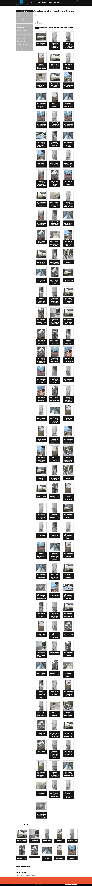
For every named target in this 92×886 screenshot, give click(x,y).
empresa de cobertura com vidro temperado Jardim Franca (68, 459)
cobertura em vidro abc (21, 841)
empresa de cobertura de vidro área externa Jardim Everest (68, 399)
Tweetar (36, 15)
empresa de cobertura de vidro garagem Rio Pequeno (41, 380)
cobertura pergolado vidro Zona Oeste (41, 85)
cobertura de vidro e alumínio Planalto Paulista (68, 516)
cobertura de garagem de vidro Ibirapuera (41, 262)
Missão (44, 2)
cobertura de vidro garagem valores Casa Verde (68, 654)
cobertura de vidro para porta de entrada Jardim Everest (41, 105)
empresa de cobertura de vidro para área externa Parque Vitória (68, 45)
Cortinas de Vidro (20, 22)
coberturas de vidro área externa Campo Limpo (68, 634)
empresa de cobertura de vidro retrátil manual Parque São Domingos (54, 754)
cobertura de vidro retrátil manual (47, 841)
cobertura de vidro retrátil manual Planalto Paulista (68, 615)
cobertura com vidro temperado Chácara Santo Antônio (68, 300)
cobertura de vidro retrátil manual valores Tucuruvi (41, 576)
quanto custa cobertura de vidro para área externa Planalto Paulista (41, 125)
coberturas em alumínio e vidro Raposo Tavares (41, 733)
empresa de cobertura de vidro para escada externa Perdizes (41, 224)
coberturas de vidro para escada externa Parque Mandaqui (54, 576)
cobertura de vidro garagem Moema (41, 44)
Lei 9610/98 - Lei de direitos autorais (32, 875)
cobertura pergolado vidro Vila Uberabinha (55, 714)
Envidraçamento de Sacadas (22, 24)
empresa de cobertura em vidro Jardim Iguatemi (54, 262)
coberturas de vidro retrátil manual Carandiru (54, 535)
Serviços (50, 2)
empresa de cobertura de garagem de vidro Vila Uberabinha (68, 497)
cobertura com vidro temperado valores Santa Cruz (68, 774)
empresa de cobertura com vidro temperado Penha (68, 714)
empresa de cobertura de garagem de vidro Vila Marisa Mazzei (41, 66)
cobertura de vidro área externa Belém (41, 495)
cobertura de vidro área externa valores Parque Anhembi (68, 693)
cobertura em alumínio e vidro (59, 858)
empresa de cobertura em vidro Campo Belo (54, 144)
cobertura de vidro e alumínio (72, 841)
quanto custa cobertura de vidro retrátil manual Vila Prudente (68, 536)
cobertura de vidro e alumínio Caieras (68, 279)
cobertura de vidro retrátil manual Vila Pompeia (54, 85)
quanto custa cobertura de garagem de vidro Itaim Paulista (55, 440)
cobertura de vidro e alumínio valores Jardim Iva (68, 555)
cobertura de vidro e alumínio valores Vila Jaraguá (41, 634)
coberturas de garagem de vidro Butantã (41, 615)
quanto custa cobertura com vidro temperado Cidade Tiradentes (41, 654)
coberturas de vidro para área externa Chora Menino (41, 459)
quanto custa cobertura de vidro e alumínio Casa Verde (54, 281)
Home (31, 2)
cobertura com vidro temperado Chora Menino (55, 66)
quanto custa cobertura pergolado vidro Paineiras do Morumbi (55, 46)
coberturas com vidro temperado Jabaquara (55, 693)
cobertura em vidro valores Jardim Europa (41, 535)
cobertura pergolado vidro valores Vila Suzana (54, 459)
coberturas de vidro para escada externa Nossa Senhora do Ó (54, 734)
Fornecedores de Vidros (21, 41)
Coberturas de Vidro (20, 16)
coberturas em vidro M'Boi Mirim (41, 242)
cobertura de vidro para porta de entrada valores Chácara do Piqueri (68, 734)
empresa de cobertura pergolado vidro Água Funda (55, 635)
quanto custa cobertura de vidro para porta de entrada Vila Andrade (54, 301)
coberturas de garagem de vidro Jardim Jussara (55, 223)
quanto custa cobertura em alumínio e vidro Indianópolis (41, 164)
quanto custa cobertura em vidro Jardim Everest (54, 360)
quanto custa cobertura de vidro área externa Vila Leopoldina (68, 596)
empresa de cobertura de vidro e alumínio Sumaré (68, 379)
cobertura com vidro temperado (34, 841)
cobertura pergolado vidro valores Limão (55, 105)
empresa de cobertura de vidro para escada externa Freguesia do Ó (41, 184)
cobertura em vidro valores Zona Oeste (54, 653)
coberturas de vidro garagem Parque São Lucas (68, 360)
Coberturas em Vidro (20, 19)
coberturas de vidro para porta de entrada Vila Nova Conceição (68, 164)
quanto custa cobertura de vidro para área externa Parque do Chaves (68, 125)
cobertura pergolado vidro (59, 841)
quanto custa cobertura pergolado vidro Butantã (68, 66)
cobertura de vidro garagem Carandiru (41, 478)
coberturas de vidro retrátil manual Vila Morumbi (54, 380)
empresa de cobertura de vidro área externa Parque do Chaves (68, 204)
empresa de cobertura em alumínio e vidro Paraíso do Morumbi (41, 694)
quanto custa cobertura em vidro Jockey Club (68, 183)
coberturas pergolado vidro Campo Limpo (68, 342)
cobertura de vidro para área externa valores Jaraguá (54, 673)
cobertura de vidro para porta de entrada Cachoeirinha (68, 144)
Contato (56, 2)
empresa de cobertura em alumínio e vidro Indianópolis (41, 300)
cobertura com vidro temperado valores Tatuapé (41, 673)
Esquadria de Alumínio (21, 27)
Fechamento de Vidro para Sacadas (23, 30)
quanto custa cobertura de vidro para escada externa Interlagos (41, 815)
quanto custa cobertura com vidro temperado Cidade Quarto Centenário (55, 322)
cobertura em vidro (34, 857)
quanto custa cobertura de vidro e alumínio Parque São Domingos (41, 360)
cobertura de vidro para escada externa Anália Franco (54, 204)
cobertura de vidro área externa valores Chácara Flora (41, 774)
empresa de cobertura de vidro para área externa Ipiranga (54, 516)
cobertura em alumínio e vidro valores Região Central (54, 615)
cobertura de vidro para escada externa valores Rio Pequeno (54, 243)
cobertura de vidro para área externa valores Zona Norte (54, 399)
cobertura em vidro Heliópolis (68, 261)
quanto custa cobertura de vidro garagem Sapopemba (68, 86)
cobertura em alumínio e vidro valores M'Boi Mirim (41, 714)
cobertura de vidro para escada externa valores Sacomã (68, 674)
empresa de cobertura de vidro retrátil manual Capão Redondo (54, 794)
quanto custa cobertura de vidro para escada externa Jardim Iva (41, 596)
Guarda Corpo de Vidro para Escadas (23, 44)
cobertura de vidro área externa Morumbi (41, 204)
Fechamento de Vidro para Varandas (23, 33)
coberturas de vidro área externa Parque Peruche (41, 342)
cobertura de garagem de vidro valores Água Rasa (68, 105)
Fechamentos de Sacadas (21, 38)
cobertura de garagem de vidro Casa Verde (68, 576)
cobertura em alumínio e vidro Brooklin (68, 418)
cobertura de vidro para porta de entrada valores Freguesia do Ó (68, 321)
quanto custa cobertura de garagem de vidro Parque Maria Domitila (68, 794)
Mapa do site (74, 879)
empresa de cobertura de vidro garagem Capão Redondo (41, 555)
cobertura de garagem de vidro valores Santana (68, 223)
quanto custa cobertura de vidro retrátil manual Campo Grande (41, 516)
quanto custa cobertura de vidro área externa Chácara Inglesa (41, 144)
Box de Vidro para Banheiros (22, 13)
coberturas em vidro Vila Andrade (41, 752)
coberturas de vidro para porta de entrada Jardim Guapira (54, 125)
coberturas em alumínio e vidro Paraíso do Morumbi (54, 183)
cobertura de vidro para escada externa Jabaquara (41, 793)
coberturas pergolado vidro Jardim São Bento (54, 478)
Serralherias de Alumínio (21, 49)
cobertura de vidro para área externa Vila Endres (54, 496)
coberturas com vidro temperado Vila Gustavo (41, 418)
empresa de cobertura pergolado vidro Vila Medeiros (55, 774)
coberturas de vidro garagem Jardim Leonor (41, 399)
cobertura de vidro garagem (72, 858)
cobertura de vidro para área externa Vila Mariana (54, 342)
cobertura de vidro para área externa (21, 858)
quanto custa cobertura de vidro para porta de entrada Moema (68, 753)
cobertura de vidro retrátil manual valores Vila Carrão (41, 280)
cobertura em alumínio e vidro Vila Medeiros (41, 439)
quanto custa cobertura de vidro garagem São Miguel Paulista (68, 440)
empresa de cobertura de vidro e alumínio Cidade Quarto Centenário (54, 164)
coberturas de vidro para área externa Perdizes (55, 595)
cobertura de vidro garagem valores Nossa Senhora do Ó (41, 321)
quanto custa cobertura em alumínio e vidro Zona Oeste (68, 243)
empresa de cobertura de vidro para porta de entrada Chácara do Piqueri (54, 556)
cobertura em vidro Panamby (68, 477)
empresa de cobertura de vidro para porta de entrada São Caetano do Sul (54, 419)
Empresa (37, 2)
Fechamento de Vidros (21, 35)
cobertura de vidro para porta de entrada (47, 858)
